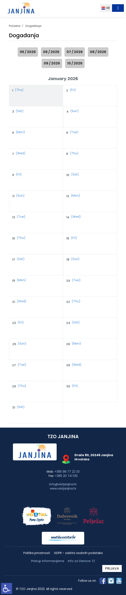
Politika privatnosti (36, 553)
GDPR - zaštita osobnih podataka (78, 553)
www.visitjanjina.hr (63, 488)
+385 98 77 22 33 (67, 471)
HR (106, 7)
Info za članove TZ (81, 561)
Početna (14, 26)
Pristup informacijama (47, 561)
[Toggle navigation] (118, 8)
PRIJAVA (112, 568)
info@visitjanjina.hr (63, 484)
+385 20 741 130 (66, 476)
